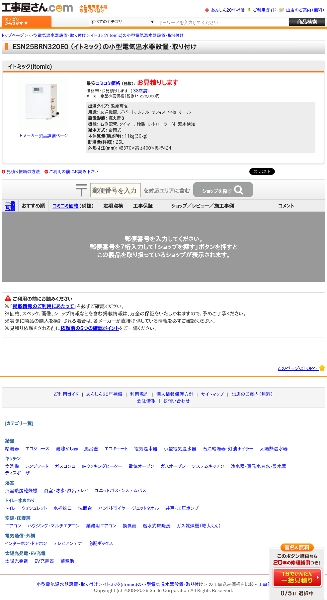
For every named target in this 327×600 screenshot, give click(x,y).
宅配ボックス (100, 543)
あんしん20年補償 (228, 10)
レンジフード (37, 466)
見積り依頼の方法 (23, 172)
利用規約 (139, 394)
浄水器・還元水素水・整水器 (258, 466)
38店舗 (139, 91)
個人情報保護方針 (174, 394)
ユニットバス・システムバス (120, 490)
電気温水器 (145, 448)
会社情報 (146, 401)
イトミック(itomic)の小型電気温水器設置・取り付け (153, 584)
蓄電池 (67, 561)
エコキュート (116, 448)
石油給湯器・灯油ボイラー (228, 448)
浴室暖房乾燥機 (21, 490)
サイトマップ (212, 394)
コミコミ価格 (108, 83)
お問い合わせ (176, 401)
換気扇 (129, 526)
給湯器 (12, 448)
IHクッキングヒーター (102, 466)
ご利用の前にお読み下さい (73, 172)
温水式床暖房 (157, 526)
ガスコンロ (65, 466)
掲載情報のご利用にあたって (43, 306)
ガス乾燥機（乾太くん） (199, 526)
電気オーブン (141, 466)
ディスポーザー (19, 473)
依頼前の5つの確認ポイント (89, 328)
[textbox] (222, 22)
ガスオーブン (173, 466)
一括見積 (10, 206)
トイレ (10, 508)
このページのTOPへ (301, 367)
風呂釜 (91, 448)
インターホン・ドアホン (26, 543)
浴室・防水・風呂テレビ (66, 490)
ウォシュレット (34, 508)
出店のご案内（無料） (305, 10)
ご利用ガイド (264, 10)
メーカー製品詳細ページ (44, 136)
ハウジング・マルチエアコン (54, 526)
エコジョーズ (37, 448)
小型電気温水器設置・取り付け (67, 584)
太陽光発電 (16, 561)
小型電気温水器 (180, 448)
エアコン (13, 526)
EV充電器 (44, 561)
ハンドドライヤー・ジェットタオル (128, 508)
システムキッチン (208, 466)
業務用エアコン (101, 526)
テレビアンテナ (67, 543)
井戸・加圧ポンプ (182, 508)
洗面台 (85, 508)
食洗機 (12, 466)
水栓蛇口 (62, 508)
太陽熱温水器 (273, 448)
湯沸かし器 (67, 448)
